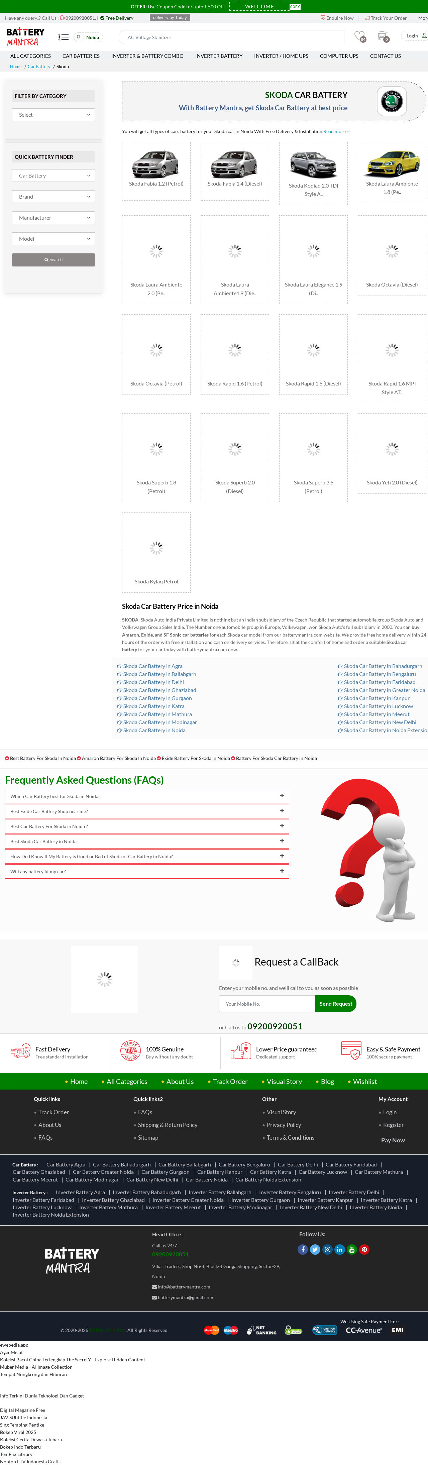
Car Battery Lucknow (324, 1156)
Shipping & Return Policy (168, 1110)
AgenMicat (11, 1337)
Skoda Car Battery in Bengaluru (377, 659)
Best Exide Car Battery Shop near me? (147, 796)
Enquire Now (337, 18)
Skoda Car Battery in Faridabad (377, 667)
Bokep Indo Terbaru (20, 1432)
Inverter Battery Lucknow (43, 1192)
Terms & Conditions (290, 1122)
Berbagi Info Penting (21, 1454)
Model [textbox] (26, 238)
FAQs (45, 1122)
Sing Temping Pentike (22, 1410)
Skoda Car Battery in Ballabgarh (156, 659)
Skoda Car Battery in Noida (151, 715)
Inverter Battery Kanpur (326, 1184)
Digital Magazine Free (22, 1395)
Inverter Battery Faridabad (44, 1184)
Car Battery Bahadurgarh (123, 1149)
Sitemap (148, 1122)
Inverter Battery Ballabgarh (221, 1177)
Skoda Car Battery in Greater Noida (381, 675)
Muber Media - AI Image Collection (36, 1352)
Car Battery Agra (66, 1149)
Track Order (230, 1066)
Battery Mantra (107, 1314)
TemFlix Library (16, 1439)
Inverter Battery (218, 56)
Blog (327, 1066)
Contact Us (385, 56)
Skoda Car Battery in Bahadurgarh (380, 651)
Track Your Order (386, 18)
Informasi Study (16, 1461)
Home (16, 66)
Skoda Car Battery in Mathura (154, 699)
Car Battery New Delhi (153, 1164)
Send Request (336, 988)
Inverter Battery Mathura (109, 1192)
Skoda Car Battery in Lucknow (375, 691)
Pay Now (393, 1125)
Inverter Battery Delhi (355, 1177)
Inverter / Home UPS (281, 56)
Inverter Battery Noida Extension (52, 1199)
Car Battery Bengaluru (245, 1149)
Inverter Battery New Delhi (312, 1192)
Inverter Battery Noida (377, 1192)
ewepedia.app (14, 1330)
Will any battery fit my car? (147, 856)
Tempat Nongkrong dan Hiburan (33, 1359)
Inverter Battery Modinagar (241, 1192)
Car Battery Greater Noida (104, 1156)
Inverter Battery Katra (387, 1184)
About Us (180, 1066)
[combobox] (53, 114)
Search (53, 259)
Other (269, 1084)
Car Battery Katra (271, 1156)
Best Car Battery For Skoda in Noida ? (147, 811)
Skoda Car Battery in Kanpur (374, 683)
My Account (393, 1084)
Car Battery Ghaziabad (40, 1156)
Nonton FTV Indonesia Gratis (30, 1446)
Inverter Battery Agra (81, 1177)
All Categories (30, 56)
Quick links (47, 1084)
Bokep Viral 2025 (18, 1417)
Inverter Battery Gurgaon (261, 1184)
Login (390, 1097)
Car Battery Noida (208, 1164)
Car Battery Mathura (380, 1156)
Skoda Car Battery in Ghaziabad (156, 675)
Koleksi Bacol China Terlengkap (32, 1344)
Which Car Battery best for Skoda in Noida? (147, 781)
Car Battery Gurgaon (166, 1156)
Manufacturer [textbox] (35, 217)
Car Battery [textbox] (32, 175)
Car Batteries (81, 56)
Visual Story (284, 1066)
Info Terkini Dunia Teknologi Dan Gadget (42, 1380)
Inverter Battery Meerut (174, 1192)
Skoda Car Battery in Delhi (150, 667)
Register (393, 1110)
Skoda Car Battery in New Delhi (377, 707)
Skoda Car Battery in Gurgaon (154, 683)
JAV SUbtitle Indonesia (23, 1402)
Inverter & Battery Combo (147, 56)
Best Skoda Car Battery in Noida (147, 826)
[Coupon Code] (259, 6)
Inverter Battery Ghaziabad (114, 1184)
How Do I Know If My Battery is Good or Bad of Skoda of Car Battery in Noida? (147, 841)
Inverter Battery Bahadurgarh (148, 1177)
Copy (295, 6)
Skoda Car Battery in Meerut (374, 699)
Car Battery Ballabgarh (185, 1149)
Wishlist (365, 1066)
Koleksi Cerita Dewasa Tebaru (31, 1424)
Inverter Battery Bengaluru (291, 1177)
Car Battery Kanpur (220, 1156)
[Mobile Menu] (64, 39)
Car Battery (41, 66)
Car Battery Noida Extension (269, 1164)
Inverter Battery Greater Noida (189, 1184)
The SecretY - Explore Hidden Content (105, 1344)
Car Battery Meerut (36, 1164)
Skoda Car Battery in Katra (151, 691)
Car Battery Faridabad (352, 1149)
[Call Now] (80, 18)
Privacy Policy (284, 1110)
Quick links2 (148, 1084)
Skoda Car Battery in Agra (150, 651)
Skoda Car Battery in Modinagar (157, 707)
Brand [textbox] (26, 196)
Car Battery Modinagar (93, 1164)
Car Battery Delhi (299, 1149)
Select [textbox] (26, 114)
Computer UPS (339, 56)
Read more (336, 131)
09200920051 (170, 1239)
